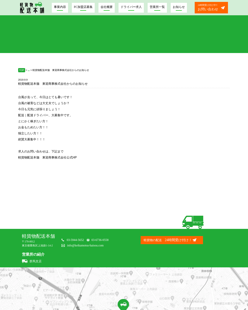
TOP (21, 70)
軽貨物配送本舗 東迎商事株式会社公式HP (47, 157)
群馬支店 (32, 261)
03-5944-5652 (75, 240)
